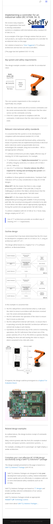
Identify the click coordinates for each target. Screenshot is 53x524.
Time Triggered (29, 45)
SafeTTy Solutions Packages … (28, 503)
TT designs (38, 488)
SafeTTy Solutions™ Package (15, 467)
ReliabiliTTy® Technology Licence (16, 500)
